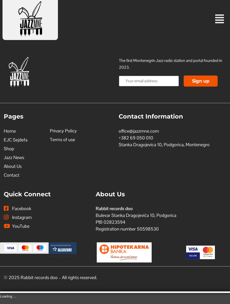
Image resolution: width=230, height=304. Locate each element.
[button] (152, 14)
